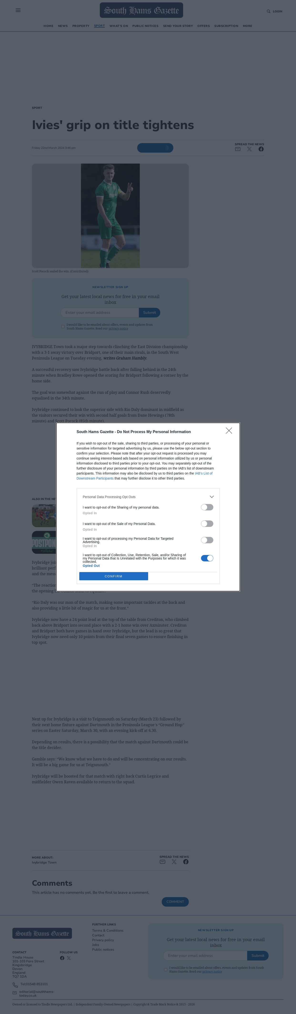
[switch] (207, 507)
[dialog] (148, 507)
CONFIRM (114, 576)
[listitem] (148, 496)
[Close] (230, 432)
